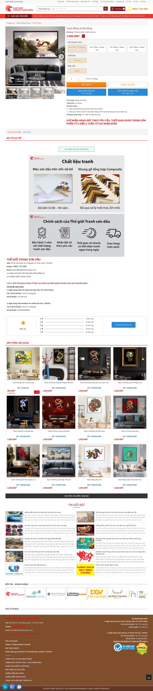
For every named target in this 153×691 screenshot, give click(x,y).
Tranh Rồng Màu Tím (94, 480)
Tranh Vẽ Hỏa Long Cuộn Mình (59, 431)
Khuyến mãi (120, 1)
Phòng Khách (116, 16)
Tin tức (136, 1)
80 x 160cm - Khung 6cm (117, 48)
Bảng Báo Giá (85, 1)
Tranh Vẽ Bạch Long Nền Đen (23, 431)
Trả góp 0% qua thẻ (128, 92)
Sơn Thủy (48, 16)
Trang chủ (60, 1)
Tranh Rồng (27, 132)
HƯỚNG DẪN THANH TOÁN (20, 277)
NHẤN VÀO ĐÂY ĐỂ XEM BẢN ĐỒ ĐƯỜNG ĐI (26, 273)
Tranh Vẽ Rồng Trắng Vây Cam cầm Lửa (94, 383)
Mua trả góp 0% (86, 92)
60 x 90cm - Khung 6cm (77, 47)
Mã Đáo (68, 16)
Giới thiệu (95, 1)
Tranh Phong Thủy (14, 132)
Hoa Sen (87, 16)
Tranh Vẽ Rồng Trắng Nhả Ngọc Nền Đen (58, 383)
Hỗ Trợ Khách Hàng (107, 1)
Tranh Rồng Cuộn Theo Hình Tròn (130, 480)
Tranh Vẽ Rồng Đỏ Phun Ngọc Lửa (23, 480)
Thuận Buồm (77, 16)
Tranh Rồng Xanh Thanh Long (23, 383)
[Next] (61, 56)
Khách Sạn (138, 16)
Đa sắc (77, 71)
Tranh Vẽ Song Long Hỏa (130, 431)
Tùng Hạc (105, 16)
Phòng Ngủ (127, 16)
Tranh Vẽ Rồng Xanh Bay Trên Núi (59, 480)
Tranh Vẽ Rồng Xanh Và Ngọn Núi (130, 383)
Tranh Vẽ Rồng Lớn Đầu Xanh (94, 431)
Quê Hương (58, 16)
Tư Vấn (128, 1)
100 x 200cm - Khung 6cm (137, 48)
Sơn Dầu (77, 60)
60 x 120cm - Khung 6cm (97, 48)
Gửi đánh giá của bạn (123, 325)
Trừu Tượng (38, 16)
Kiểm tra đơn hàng (72, 1)
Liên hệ (142, 1)
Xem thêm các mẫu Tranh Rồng (76, 149)
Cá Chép (96, 16)
